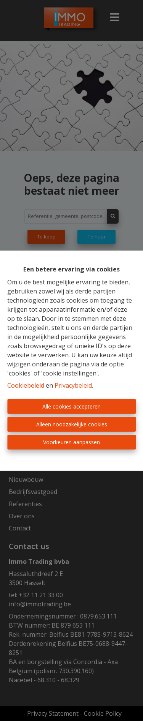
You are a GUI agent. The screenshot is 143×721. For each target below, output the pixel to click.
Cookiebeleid (25, 385)
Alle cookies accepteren (71, 406)
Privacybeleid (73, 385)
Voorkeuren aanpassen (71, 442)
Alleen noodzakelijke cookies (71, 424)
